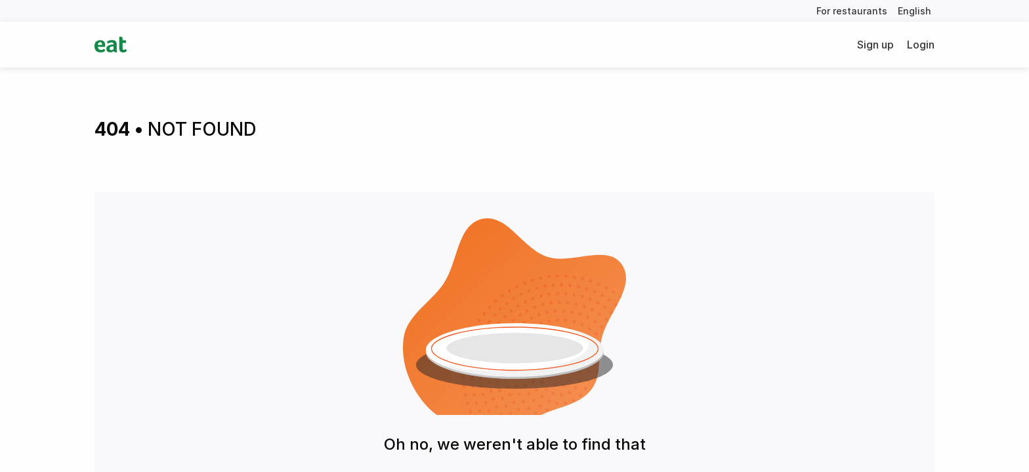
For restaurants (851, 10)
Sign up (875, 44)
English (914, 10)
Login (920, 44)
